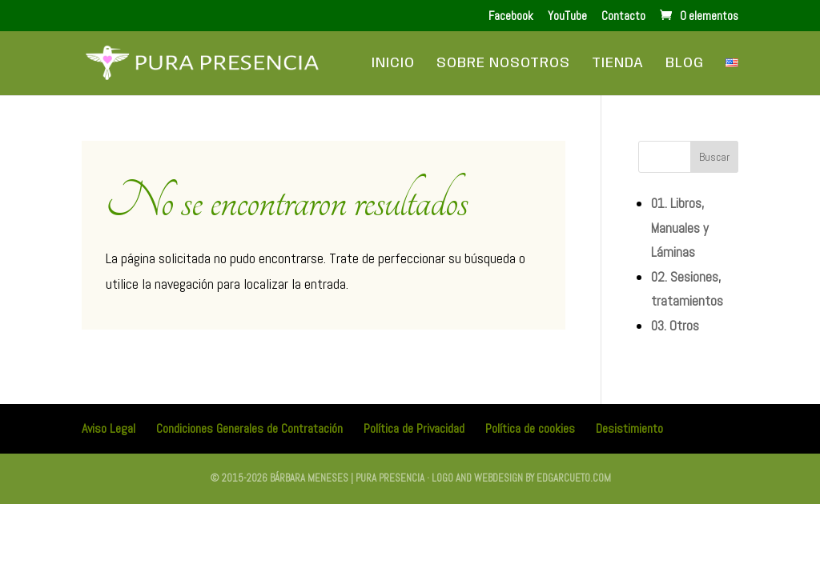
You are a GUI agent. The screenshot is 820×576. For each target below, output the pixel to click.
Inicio (393, 64)
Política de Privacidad (414, 428)
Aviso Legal (108, 428)
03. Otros (675, 325)
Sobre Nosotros (503, 64)
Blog (684, 64)
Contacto (623, 16)
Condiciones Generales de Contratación (249, 428)
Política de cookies (530, 428)
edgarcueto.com (574, 478)
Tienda (618, 64)
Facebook (510, 16)
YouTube (567, 16)
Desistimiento (629, 428)
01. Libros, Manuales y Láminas (680, 227)
